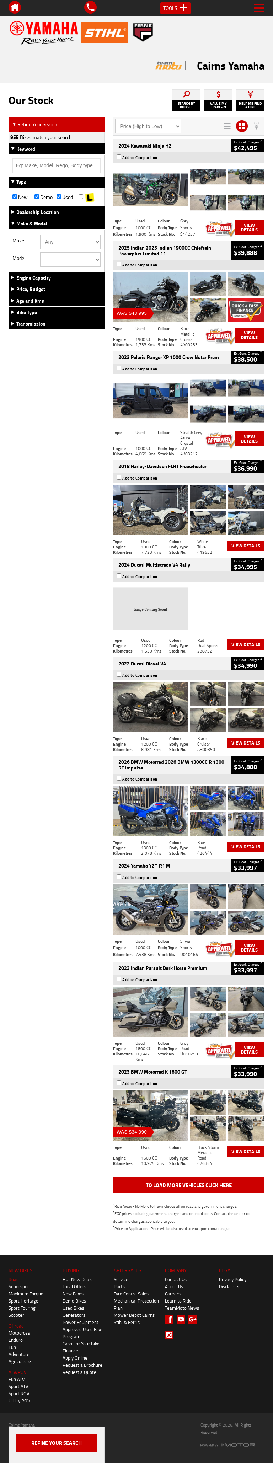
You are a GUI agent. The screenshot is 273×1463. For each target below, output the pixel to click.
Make (18, 240)
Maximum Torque (26, 1293)
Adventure (19, 1354)
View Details (249, 227)
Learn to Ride (178, 1300)
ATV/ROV (18, 1372)
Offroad (16, 1325)
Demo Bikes (74, 1300)
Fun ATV (17, 1379)
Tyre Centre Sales (131, 1293)
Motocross (19, 1332)
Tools (175, 8)
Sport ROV (19, 1393)
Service (121, 1279)
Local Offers (74, 1286)
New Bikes (73, 1293)
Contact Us (176, 1279)
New (20, 197)
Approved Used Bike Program (82, 1333)
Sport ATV (18, 1386)
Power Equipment (80, 1322)
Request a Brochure (82, 1365)
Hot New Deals (77, 1279)
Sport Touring (22, 1307)
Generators (74, 1315)
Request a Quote (79, 1372)
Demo (43, 197)
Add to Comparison (139, 157)
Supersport (20, 1286)
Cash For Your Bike (81, 1343)
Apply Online (75, 1357)
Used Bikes (73, 1307)
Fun (12, 1347)
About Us (174, 1286)
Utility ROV (19, 1400)
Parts (119, 1286)
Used (65, 197)
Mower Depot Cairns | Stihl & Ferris (135, 1318)
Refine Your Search (34, 124)
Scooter (16, 1315)
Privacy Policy (232, 1279)
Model (18, 258)
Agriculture (20, 1361)
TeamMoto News (182, 1307)
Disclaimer (229, 1286)
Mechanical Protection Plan (136, 1304)
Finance (70, 1350)
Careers (173, 1293)
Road (14, 1279)
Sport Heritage (23, 1300)
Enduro (16, 1340)
